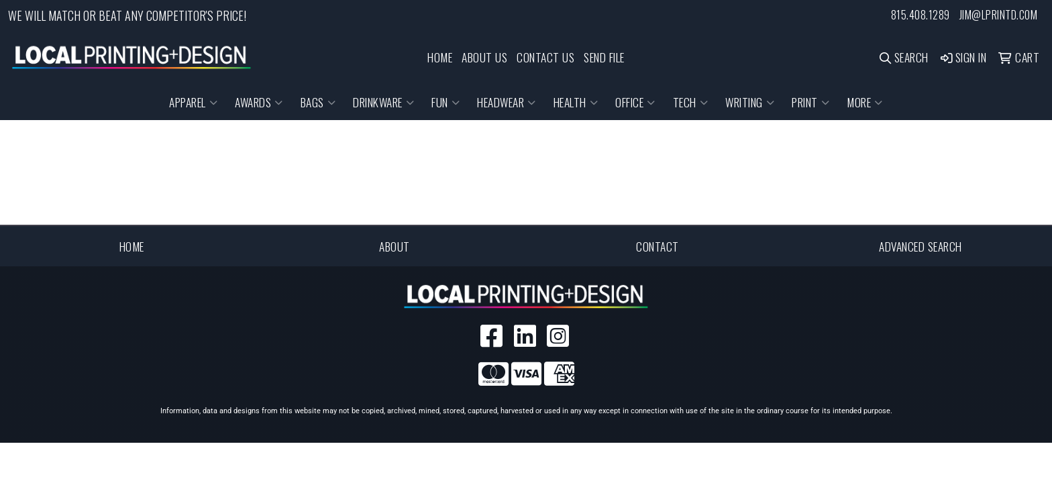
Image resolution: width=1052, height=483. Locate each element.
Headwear (506, 102)
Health (576, 102)
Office (635, 102)
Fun (445, 102)
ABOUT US (484, 57)
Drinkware (383, 102)
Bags (318, 102)
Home (131, 246)
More (865, 102)
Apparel (193, 102)
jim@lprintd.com (998, 15)
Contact (657, 246)
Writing (749, 102)
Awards (259, 102)
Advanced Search (920, 246)
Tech (690, 102)
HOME (439, 57)
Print (810, 102)
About (394, 246)
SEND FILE (604, 57)
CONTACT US (545, 57)
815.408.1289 (920, 15)
